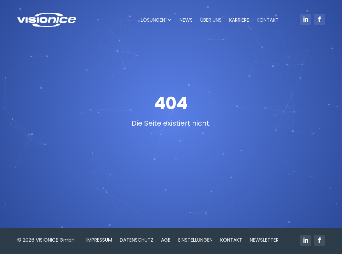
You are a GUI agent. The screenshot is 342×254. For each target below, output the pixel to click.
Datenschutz (136, 239)
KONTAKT (268, 20)
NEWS (186, 20)
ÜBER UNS (211, 20)
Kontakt (231, 239)
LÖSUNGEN (153, 20)
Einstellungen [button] (195, 239)
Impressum (99, 239)
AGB (166, 239)
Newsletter (264, 239)
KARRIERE (239, 20)
